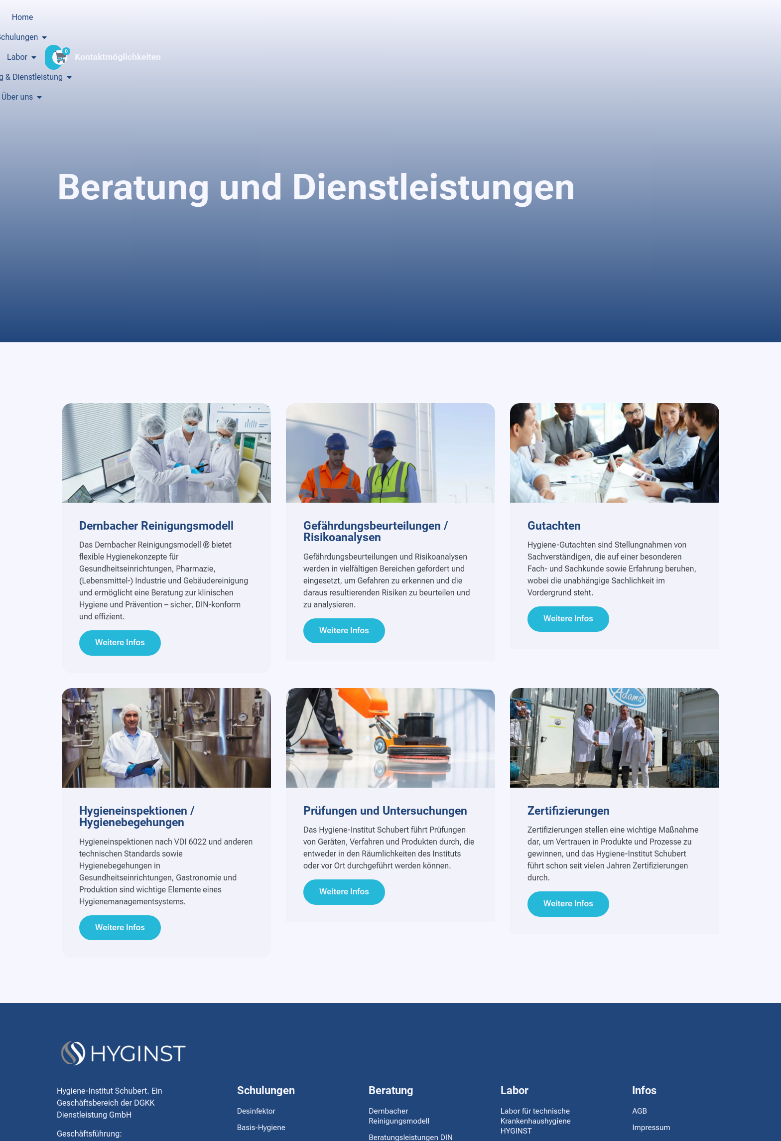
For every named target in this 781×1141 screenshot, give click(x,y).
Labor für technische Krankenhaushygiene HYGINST (537, 1125)
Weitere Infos (122, 644)
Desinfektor (257, 1115)
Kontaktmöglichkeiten (672, 57)
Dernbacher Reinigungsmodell (400, 1120)
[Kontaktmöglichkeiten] (614, 56)
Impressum (651, 1132)
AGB (640, 1115)
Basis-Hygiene (262, 1132)
